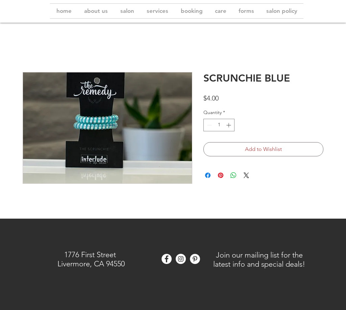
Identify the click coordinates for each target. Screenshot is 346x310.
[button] (259, 259)
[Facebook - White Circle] (167, 259)
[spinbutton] (219, 125)
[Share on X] (246, 175)
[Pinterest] (195, 259)
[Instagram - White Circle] (181, 259)
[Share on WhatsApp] (233, 175)
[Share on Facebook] (208, 175)
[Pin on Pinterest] (221, 175)
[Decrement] (208, 125)
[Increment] (229, 125)
